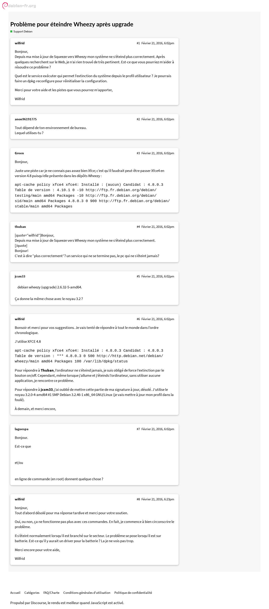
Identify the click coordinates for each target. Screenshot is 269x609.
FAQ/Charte (51, 592)
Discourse (38, 603)
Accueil (15, 592)
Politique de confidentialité (133, 592)
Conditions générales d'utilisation (86, 592)
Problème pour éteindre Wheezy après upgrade (71, 24)
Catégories (31, 592)
